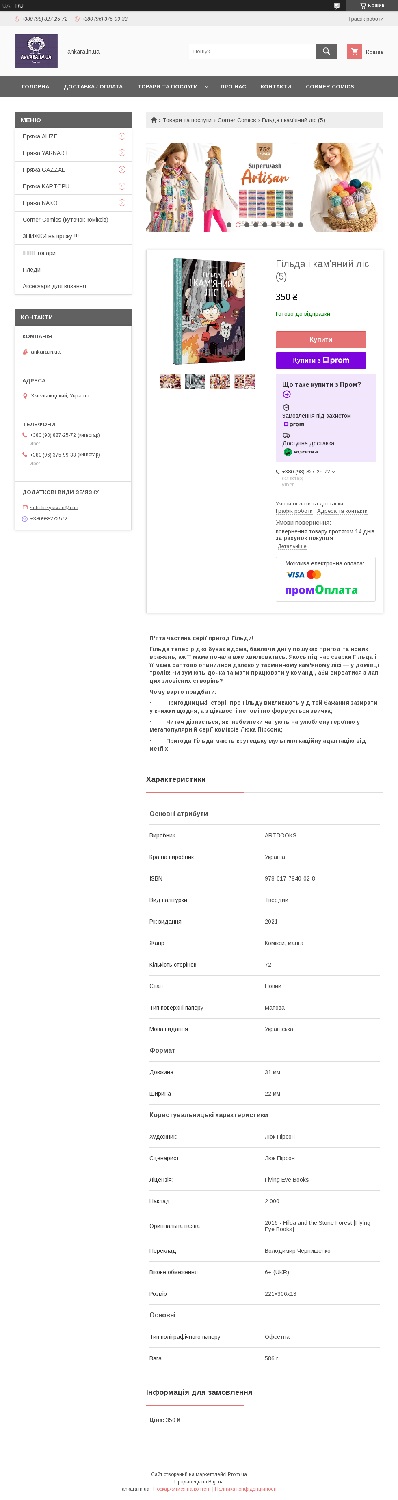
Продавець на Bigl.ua (199, 1482)
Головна (35, 87)
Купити (321, 339)
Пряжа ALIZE (40, 136)
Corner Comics (330, 87)
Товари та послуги (167, 87)
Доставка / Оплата (93, 87)
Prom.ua (237, 1474)
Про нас (233, 87)
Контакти (276, 87)
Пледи (32, 269)
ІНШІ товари (39, 253)
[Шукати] (326, 51)
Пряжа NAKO (40, 203)
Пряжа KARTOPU (46, 186)
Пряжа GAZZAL (44, 169)
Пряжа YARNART (46, 153)
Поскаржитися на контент (182, 1489)
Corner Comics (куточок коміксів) (65, 219)
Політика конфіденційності (246, 1489)
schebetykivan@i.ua (54, 507)
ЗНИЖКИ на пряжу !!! (51, 236)
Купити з (321, 360)
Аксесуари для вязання (54, 286)
